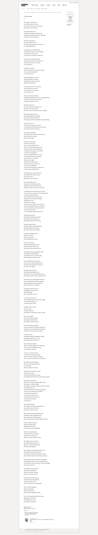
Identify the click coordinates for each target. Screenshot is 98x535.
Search (48, 5)
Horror (27, 510)
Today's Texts (34, 5)
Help (59, 5)
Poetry (28, 8)
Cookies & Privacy (30, 529)
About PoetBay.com (45, 529)
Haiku (35, 8)
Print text (26, 515)
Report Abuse (36, 529)
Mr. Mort (70, 18)
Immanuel (70, 20)
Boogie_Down (30, 506)
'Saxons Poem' (70, 21)
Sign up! (64, 5)
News (54, 5)
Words (43, 8)
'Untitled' (70, 17)
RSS (26, 529)
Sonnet (31, 8)
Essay (46, 8)
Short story (39, 8)
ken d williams (32, 518)
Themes (42, 5)
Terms (40, 529)
